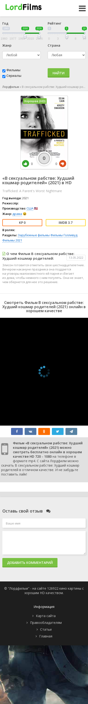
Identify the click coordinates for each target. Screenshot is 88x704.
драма (17, 214)
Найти (59, 73)
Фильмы (13, 70)
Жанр (6, 45)
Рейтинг (54, 23)
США (30, 208)
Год (5, 23)
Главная (45, 636)
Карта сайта (46, 616)
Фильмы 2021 (12, 240)
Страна (54, 45)
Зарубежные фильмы (34, 235)
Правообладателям (46, 622)
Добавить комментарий (30, 562)
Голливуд (70, 235)
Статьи (46, 629)
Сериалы (13, 75)
